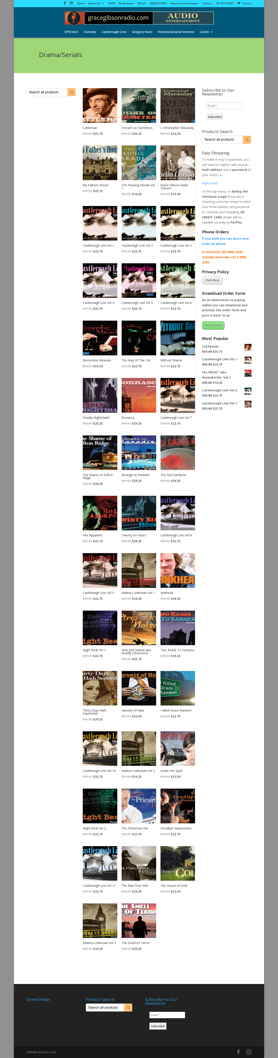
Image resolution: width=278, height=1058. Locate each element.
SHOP (111, 3)
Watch (142, 3)
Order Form (213, 325)
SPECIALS (71, 32)
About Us (94, 3)
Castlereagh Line (114, 32)
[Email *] (224, 105)
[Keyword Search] (47, 92)
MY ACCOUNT (224, 3)
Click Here (212, 280)
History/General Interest (176, 32)
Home (80, 3)
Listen (204, 32)
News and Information (184, 3)
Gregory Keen (142, 32)
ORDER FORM (158, 3)
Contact (207, 3)
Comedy (90, 32)
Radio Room (126, 3)
